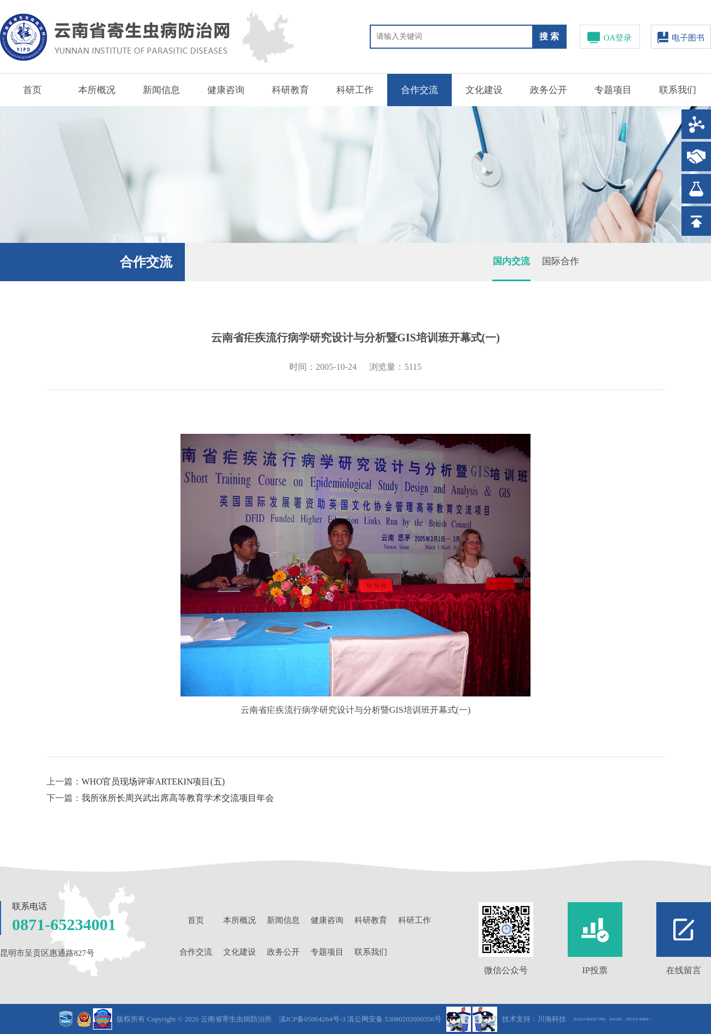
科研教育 (290, 90)
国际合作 (560, 261)
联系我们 (677, 90)
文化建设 (484, 90)
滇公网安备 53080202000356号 (394, 1019)
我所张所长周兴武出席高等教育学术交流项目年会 (177, 798)
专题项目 (613, 90)
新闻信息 (161, 90)
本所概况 (96, 90)
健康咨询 (225, 90)
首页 (32, 90)
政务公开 (548, 90)
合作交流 (419, 90)
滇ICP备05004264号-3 (312, 1019)
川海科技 (552, 1019)
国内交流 (511, 261)
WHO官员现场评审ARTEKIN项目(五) (153, 781)
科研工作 (355, 90)
